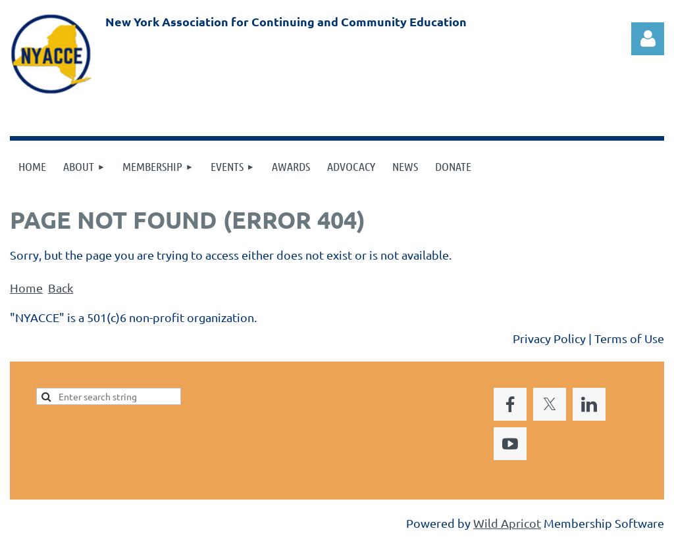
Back (60, 287)
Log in (647, 38)
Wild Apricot (507, 523)
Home (26, 287)
